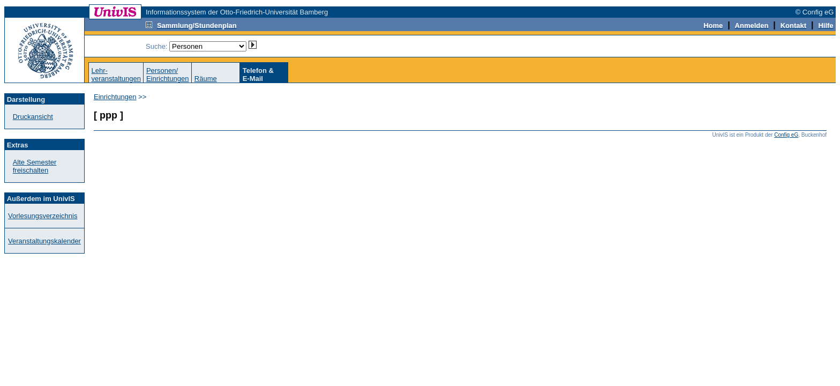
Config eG (786, 135)
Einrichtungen (115, 97)
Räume (205, 79)
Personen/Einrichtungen (167, 74)
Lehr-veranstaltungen (116, 74)
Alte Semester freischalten (35, 166)
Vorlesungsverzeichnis (42, 216)
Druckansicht (33, 117)
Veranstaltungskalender (44, 241)
